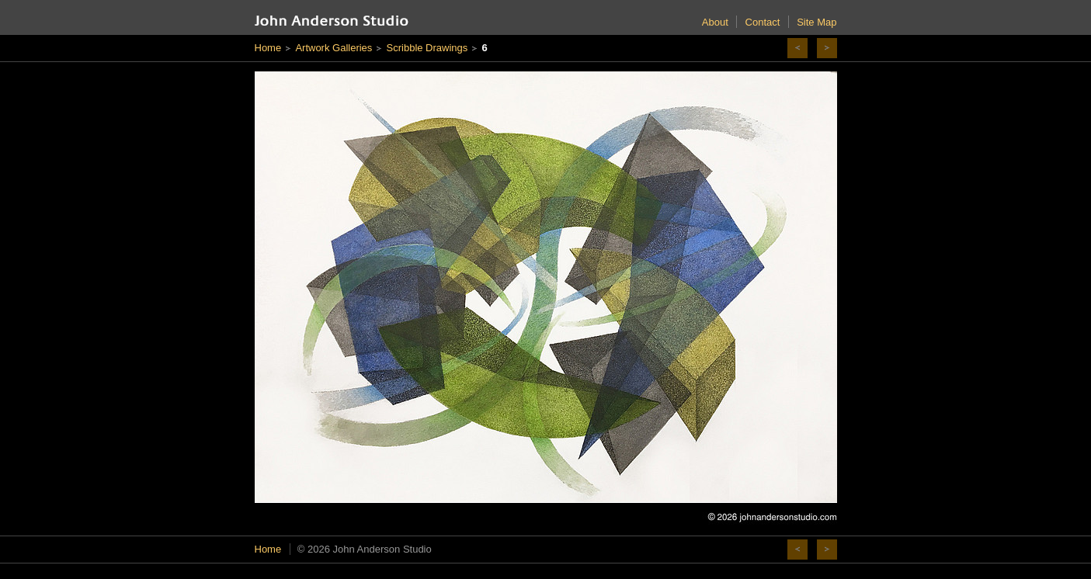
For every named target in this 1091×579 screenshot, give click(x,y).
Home (268, 48)
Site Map (816, 22)
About (715, 22)
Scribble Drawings (427, 48)
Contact (762, 22)
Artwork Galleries (333, 48)
